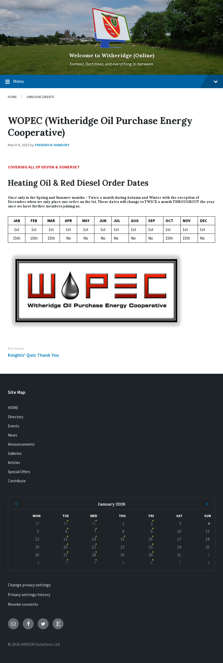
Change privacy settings (29, 584)
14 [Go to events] (94, 539)
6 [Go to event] (66, 531)
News (12, 435)
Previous (16, 348)
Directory (15, 416)
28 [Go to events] (94, 554)
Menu (111, 81)
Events (13, 425)
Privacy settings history (29, 594)
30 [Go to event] (65, 523)
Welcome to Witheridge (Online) (111, 55)
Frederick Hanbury (52, 145)
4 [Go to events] (95, 562)
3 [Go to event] (66, 562)
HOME (13, 407)
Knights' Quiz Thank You (33, 355)
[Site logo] (111, 46)
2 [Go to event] (152, 523)
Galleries (15, 453)
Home (12, 97)
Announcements (40, 97)
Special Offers (19, 471)
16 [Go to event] (150, 539)
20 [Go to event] (65, 546)
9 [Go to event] (152, 531)
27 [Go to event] (65, 554)
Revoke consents (23, 604)
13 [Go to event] (65, 539)
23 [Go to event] (150, 546)
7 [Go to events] (95, 531)
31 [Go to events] (94, 523)
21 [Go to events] (94, 546)
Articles (14, 462)
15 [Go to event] (122, 539)
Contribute (17, 480)
